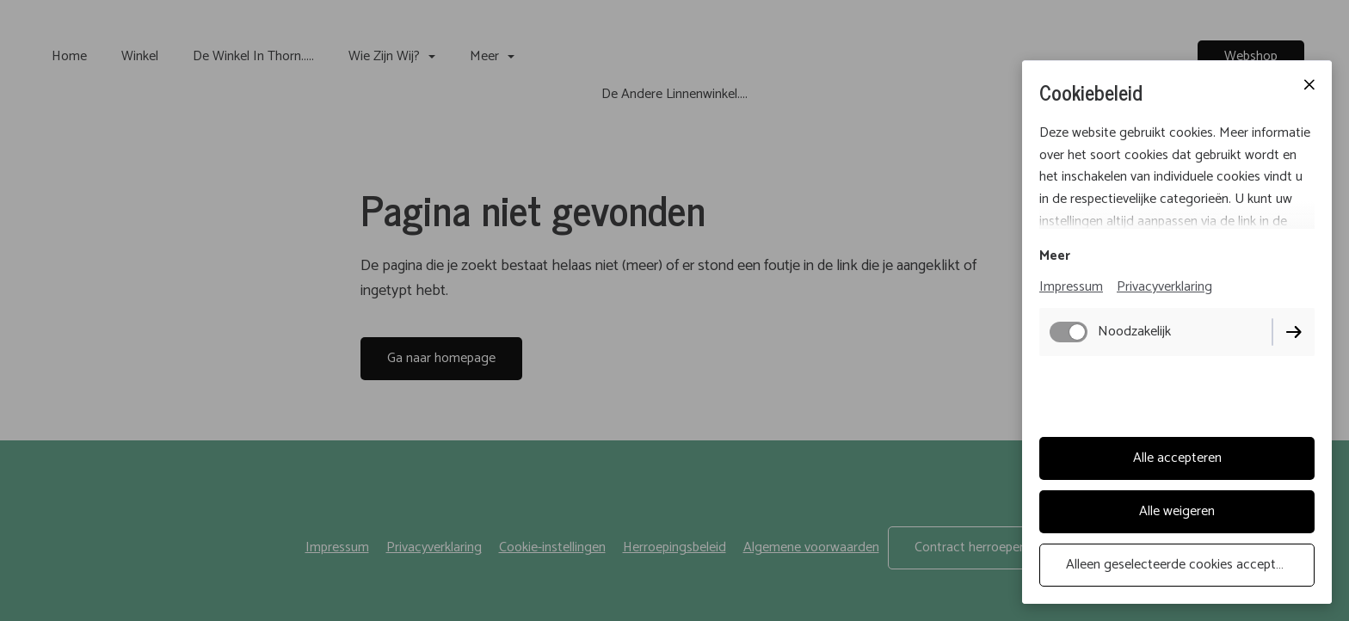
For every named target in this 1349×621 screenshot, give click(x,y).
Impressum (1071, 286)
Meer (1054, 255)
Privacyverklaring (1164, 286)
